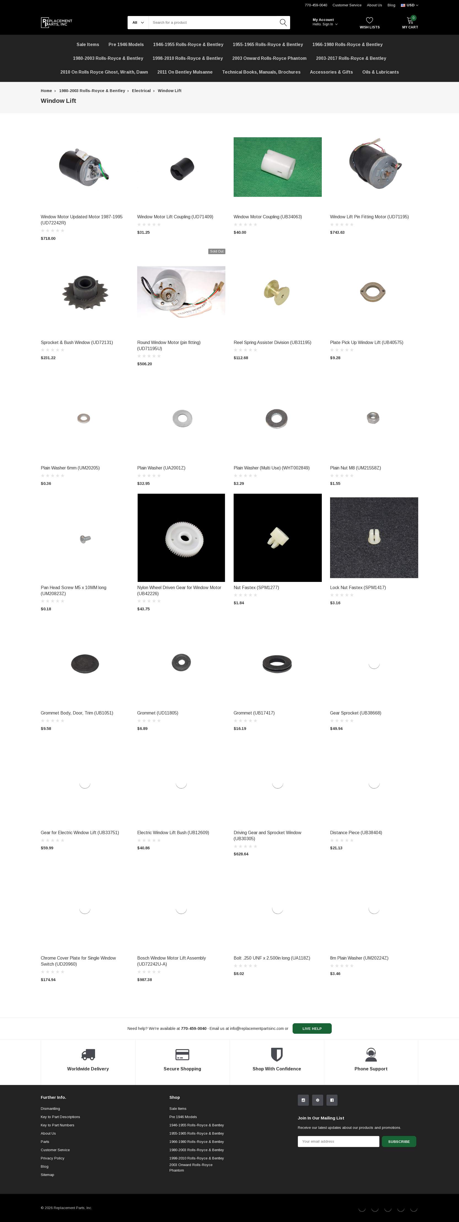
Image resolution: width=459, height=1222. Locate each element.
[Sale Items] (88, 45)
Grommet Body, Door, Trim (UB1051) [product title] (77, 713)
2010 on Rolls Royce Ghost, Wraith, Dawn (104, 72)
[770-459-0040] (193, 1028)
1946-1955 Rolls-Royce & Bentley (188, 44)
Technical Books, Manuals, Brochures (261, 72)
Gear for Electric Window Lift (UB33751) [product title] (80, 832)
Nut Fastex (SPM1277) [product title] (256, 587)
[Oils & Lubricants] (381, 72)
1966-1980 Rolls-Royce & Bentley (347, 44)
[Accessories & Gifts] (331, 72)
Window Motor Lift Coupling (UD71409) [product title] (175, 216)
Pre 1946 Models (126, 44)
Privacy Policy (52, 1158)
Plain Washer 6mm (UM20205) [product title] (70, 468)
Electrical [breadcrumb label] (141, 90)
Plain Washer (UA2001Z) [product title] (161, 468)
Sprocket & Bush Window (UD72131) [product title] (77, 342)
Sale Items (178, 1108)
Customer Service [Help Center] (347, 5)
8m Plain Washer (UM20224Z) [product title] (359, 958)
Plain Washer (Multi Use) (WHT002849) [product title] (272, 468)
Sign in (330, 24)
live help (312, 1029)
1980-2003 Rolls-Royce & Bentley (108, 58)
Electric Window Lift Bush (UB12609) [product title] (173, 832)
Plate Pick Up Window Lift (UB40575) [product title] (366, 342)
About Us (374, 5)
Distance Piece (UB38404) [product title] (356, 832)
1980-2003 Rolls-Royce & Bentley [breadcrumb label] (92, 90)
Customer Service (55, 1150)
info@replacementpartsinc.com (257, 1028)
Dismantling (50, 1108)
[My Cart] (410, 23)
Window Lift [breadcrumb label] (170, 90)
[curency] (409, 5)
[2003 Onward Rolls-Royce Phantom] (269, 58)
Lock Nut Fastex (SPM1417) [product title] (358, 587)
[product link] (85, 167)
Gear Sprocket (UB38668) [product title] (355, 713)
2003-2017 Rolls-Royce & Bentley (351, 58)
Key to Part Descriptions (60, 1117)
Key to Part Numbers (57, 1125)
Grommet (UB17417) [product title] (254, 713)
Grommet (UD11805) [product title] (157, 713)
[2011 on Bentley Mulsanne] (185, 72)
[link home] (56, 22)
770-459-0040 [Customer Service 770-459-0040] (316, 5)
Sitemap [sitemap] (47, 1175)
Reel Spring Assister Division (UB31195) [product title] (272, 342)
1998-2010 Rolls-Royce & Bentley (188, 58)
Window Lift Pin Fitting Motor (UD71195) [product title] (369, 216)
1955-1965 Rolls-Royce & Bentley (268, 44)
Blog (391, 5)
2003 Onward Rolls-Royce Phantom (190, 1167)
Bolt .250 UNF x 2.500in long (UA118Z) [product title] (272, 958)
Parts (45, 1142)
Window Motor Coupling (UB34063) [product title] (268, 216)
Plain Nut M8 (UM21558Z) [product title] (355, 468)
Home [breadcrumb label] (46, 90)
